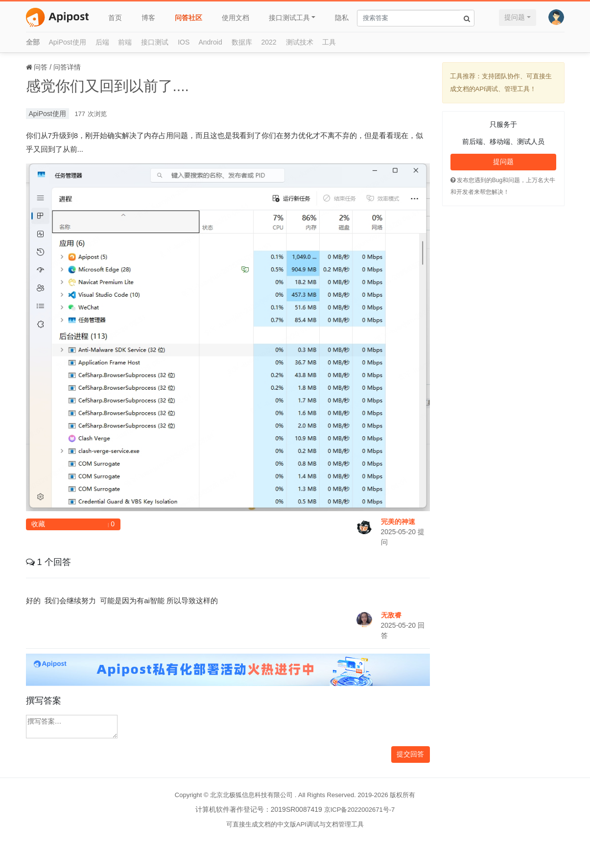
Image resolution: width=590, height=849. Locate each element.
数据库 (242, 42)
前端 (125, 42)
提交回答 (410, 754)
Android (210, 42)
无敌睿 (391, 615)
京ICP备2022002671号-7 (359, 809)
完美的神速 (398, 521)
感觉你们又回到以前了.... (107, 86)
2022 (269, 42)
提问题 (514, 17)
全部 (33, 42)
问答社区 (188, 18)
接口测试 (154, 42)
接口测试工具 (289, 18)
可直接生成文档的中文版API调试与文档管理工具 (295, 824)
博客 (148, 18)
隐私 (342, 18)
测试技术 (299, 42)
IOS (183, 42)
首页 (115, 18)
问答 (40, 67)
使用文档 (235, 18)
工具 (329, 42)
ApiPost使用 (67, 42)
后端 (102, 42)
